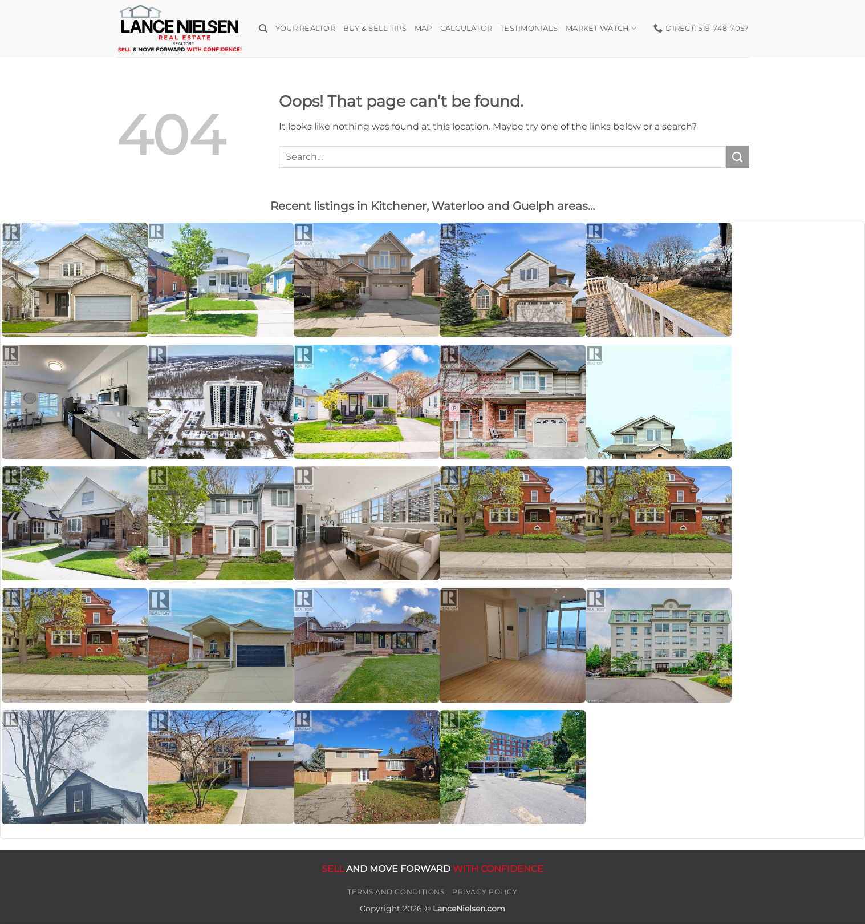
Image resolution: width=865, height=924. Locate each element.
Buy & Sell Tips (375, 28)
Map (423, 28)
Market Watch (601, 28)
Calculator (466, 28)
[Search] (263, 28)
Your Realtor (305, 28)
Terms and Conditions (395, 891)
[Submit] (737, 157)
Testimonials (529, 28)
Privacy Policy (485, 891)
